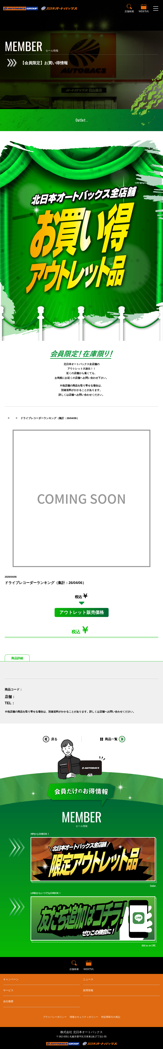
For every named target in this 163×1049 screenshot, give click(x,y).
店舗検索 (129, 11)
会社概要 (8, 1001)
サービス (8, 990)
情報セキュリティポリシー (84, 1017)
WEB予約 (144, 11)
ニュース (88, 979)
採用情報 (88, 990)
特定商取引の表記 (110, 1017)
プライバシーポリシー (55, 1017)
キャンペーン (11, 979)
